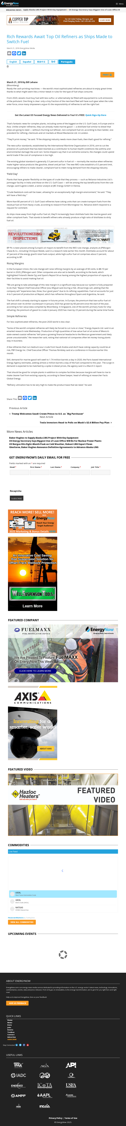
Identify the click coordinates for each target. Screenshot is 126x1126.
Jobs (9, 1027)
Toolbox (10, 1032)
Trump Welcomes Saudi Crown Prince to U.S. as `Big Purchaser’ (48, 413)
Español (27, 61)
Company (76, 467)
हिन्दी (53, 61)
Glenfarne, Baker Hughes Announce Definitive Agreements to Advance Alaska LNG (53, 447)
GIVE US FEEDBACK (17, 1003)
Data (9, 1025)
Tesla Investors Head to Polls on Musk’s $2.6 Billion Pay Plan (74, 422)
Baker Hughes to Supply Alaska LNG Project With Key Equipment (37, 10)
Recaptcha (15, 491)
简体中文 (41, 61)
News (9, 1022)
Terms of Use (70, 1118)
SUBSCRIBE (11, 1039)
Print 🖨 (107, 74)
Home (9, 1020)
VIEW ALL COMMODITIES (21, 922)
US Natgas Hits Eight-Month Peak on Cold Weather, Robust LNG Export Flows (50, 444)
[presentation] (28, 483)
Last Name (56, 467)
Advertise (11, 1037)
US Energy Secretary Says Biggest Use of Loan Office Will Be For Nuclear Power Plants (55, 440)
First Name (36, 467)
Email (13, 467)
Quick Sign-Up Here (95, 115)
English (13, 61)
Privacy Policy (55, 1118)
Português (66, 61)
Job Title (95, 467)
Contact (11, 1034)
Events (10, 1030)
